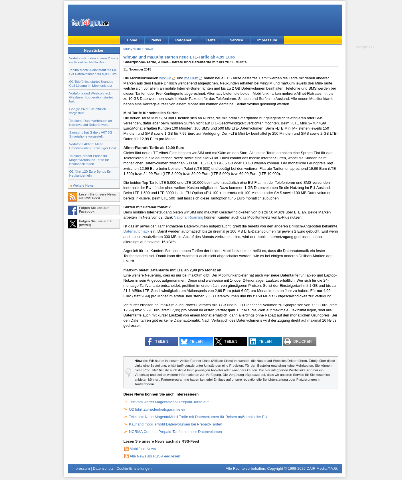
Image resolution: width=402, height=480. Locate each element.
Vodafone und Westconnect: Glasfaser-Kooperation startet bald (91, 97)
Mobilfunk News (143, 449)
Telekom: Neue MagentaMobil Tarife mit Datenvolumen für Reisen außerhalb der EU (198, 417)
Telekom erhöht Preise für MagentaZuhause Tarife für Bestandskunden (89, 160)
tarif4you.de (132, 49)
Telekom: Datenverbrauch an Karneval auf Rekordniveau (90, 122)
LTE (214, 123)
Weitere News (83, 185)
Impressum (267, 40)
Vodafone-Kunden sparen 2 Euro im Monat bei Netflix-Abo (93, 60)
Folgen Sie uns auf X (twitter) (95, 223)
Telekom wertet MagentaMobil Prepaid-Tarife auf (169, 402)
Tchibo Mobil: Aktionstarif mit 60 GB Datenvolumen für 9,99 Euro (93, 72)
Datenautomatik (137, 231)
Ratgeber (183, 40)
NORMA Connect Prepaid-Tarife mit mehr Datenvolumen (175, 431)
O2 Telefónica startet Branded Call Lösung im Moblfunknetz (91, 83)
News (156, 40)
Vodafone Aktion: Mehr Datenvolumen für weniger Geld (92, 146)
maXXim (191, 78)
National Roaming (188, 217)
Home (132, 40)
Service (236, 40)
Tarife (210, 40)
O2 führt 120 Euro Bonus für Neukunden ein (90, 173)
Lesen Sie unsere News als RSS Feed (97, 196)
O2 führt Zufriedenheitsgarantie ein (157, 409)
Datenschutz (103, 468)
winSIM (165, 78)
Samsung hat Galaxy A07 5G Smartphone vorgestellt (90, 134)
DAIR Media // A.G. (322, 468)
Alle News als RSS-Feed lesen (155, 456)
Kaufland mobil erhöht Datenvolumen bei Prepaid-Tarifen (175, 424)
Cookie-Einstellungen (133, 468)
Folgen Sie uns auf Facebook (94, 209)
